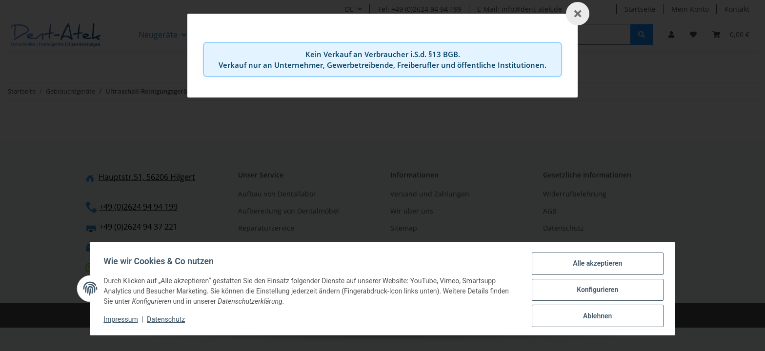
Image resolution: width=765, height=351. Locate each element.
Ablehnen (595, 316)
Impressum (123, 321)
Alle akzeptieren (595, 266)
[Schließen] (577, 13)
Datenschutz (168, 321)
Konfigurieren (595, 291)
